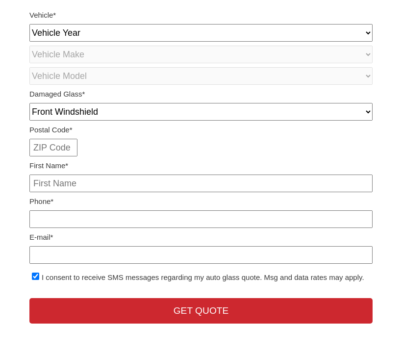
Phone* (41, 201)
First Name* (48, 165)
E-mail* (41, 237)
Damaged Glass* (57, 94)
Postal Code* (51, 130)
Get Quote (201, 310)
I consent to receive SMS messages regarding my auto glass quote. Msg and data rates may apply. (203, 277)
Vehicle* (42, 15)
